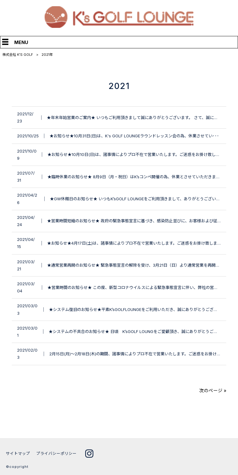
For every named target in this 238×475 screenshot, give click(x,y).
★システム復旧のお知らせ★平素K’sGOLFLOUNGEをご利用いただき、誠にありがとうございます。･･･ (142, 309)
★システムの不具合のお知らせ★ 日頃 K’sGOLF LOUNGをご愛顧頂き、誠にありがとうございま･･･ (140, 331)
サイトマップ (18, 453)
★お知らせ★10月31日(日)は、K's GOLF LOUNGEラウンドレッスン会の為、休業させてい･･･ (134, 135)
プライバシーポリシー (56, 453)
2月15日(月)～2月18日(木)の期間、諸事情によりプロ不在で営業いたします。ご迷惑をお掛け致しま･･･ (142, 353)
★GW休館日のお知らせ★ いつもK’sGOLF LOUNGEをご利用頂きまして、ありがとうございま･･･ (138, 198)
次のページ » (212, 390)
